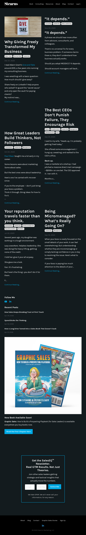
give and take (17, 56)
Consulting (39, 4)
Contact (71, 4)
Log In (78, 4)
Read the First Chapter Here (18, 431)
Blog (64, 4)
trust (57, 132)
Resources (49, 4)
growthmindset (55, 129)
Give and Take (29, 65)
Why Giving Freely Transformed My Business (21, 46)
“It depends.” (57, 18)
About (58, 4)
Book (31, 4)
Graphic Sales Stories (49, 520)
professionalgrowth (28, 225)
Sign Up (63, 520)
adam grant (8, 56)
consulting (48, 23)
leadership (26, 56)
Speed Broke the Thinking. (15, 320)
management (26, 147)
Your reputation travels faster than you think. (22, 216)
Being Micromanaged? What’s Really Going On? (60, 218)
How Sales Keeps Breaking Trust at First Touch (24, 312)
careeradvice (9, 147)
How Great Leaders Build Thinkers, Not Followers (22, 138)
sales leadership (67, 23)
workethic (21, 228)
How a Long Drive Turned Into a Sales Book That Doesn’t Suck (30, 329)
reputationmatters (10, 228)
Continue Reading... (12, 102)
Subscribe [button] (54, 487)
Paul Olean (9, 156)
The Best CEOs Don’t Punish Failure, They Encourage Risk (59, 117)
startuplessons (49, 132)
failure (47, 129)
